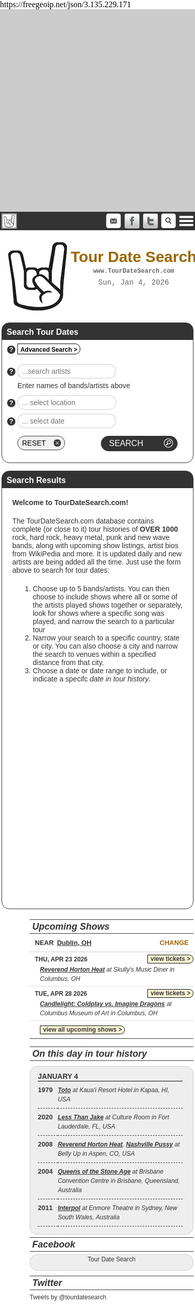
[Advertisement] (96, 110)
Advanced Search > (48, 349)
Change (174, 943)
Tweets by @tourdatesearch (68, 1297)
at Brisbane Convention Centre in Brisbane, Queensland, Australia (119, 1181)
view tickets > (170, 958)
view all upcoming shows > (82, 1029)
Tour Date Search (111, 1259)
